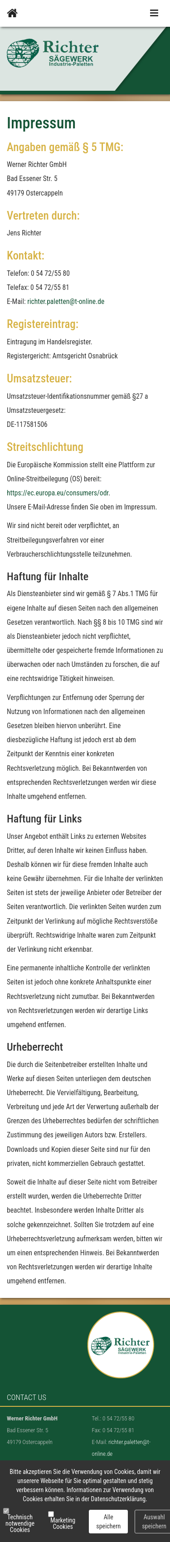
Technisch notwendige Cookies (19, 1523)
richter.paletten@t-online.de (65, 302)
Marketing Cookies (62, 1523)
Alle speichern (108, 1521)
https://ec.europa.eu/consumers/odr (57, 493)
